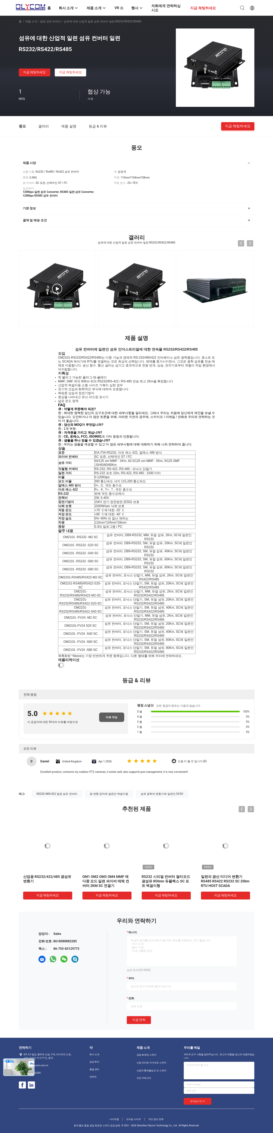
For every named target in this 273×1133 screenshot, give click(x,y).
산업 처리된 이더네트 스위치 (152, 1062)
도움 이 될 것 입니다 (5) (192, 761)
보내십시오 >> (197, 1101)
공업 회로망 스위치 (147, 1054)
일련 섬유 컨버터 (50, 21)
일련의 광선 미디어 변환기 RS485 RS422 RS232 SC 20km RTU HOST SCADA (225, 881)
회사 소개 (94, 1054)
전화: (131, 998)
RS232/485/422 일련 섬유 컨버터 (57, 793)
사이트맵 (114, 1119)
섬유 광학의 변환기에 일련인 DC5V (162, 793)
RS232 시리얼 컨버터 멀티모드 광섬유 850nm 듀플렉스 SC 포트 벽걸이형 (166, 881)
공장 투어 (94, 1062)
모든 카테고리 (144, 1078)
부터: (131, 978)
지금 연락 (139, 1020)
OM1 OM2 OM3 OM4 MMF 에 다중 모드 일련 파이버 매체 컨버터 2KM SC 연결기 (105, 881)
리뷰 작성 (111, 717)
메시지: (132, 932)
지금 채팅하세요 (34, 72)
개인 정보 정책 (156, 1119)
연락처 (93, 1076)
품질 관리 (94, 1069)
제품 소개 (31, 21)
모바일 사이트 (133, 1119)
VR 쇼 (118, 8)
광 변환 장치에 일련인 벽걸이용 (109, 793)
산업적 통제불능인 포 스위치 (152, 1070)
